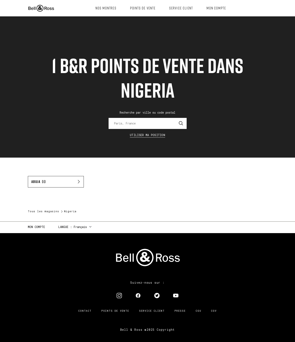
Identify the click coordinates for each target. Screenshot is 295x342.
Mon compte (36, 227)
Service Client (152, 310)
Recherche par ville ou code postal (147, 112)
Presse (180, 310)
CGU (198, 310)
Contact (85, 310)
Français (80, 227)
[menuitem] (106, 8)
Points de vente (115, 310)
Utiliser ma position (147, 135)
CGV (214, 310)
